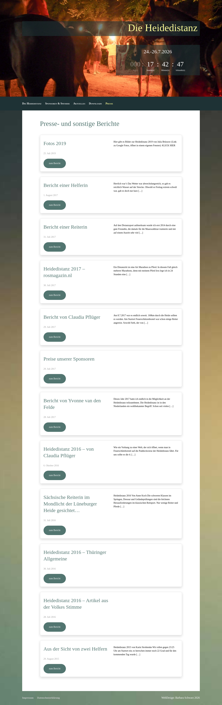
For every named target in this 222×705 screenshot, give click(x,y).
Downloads (95, 103)
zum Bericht (54, 163)
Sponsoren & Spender (57, 103)
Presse (109, 103)
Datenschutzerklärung (48, 698)
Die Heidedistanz (32, 103)
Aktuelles (79, 103)
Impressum (27, 698)
